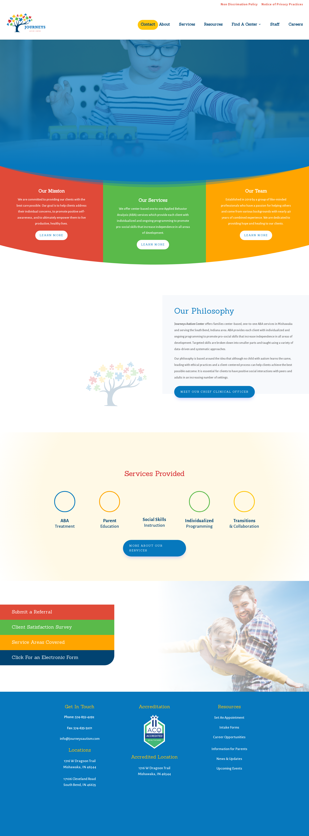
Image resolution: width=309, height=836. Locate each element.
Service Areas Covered (38, 642)
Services (187, 25)
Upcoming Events (229, 768)
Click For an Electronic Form (45, 657)
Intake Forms (229, 727)
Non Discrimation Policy (239, 4)
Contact (148, 25)
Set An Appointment (229, 718)
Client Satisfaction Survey (42, 627)
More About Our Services (146, 548)
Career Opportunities (229, 737)
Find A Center (244, 25)
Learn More (51, 235)
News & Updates (229, 759)
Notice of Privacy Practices (282, 4)
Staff (274, 25)
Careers (296, 25)
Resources (213, 25)
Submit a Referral (32, 612)
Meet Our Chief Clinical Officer (215, 391)
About (164, 25)
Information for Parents (229, 749)
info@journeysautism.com (80, 739)
